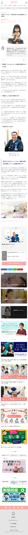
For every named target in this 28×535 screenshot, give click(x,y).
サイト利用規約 (13, 523)
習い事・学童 (20, 5)
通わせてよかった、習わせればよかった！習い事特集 (11, 447)
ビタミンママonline (14, 530)
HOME (3, 8)
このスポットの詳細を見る (14, 263)
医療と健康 (8, 8)
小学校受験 (14, 5)
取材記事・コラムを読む (17, 20)
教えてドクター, (7, 22)
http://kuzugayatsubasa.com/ (13, 259)
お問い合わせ (13, 526)
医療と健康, (4, 20)
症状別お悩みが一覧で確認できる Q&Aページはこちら (12, 221)
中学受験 (9, 5)
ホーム (2, 5)
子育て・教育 (4, 424)
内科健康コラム (13, 22)
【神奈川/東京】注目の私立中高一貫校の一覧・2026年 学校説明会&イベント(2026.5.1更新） (13, 360)
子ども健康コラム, (9, 20)
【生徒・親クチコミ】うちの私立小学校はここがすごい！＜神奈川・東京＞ (13, 405)
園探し (6, 5)
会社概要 (13, 517)
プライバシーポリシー (13, 520)
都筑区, (3, 22)
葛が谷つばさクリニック (5, 12)
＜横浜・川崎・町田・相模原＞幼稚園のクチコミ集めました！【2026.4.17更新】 (13, 382)
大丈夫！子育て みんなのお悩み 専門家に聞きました (11, 426)
